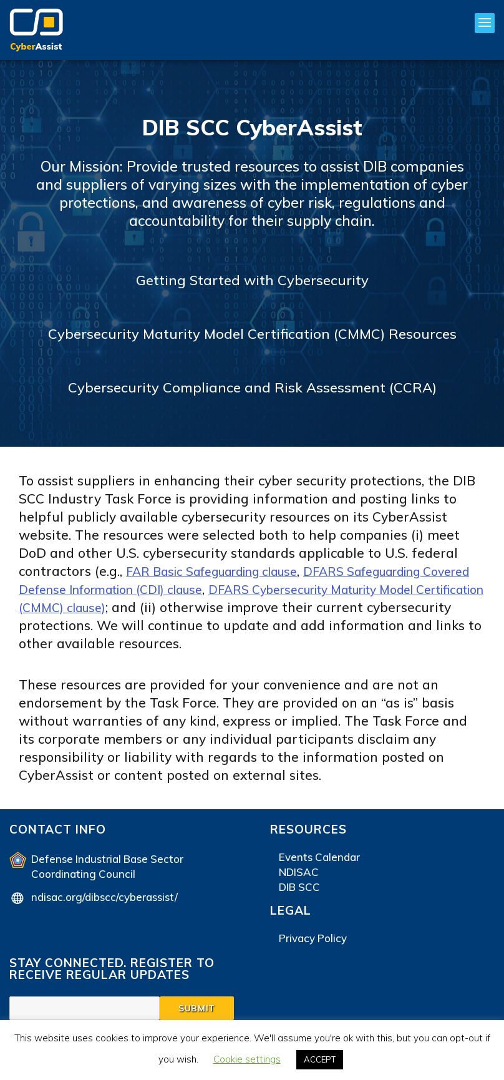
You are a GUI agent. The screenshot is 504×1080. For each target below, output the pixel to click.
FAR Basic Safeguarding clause (225, 571)
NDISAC (299, 871)
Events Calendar (319, 857)
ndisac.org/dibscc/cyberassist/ (104, 896)
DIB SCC (299, 886)
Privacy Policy (313, 938)
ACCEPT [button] (320, 1059)
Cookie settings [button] (247, 1059)
